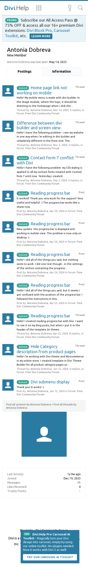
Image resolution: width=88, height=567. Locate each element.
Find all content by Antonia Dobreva (28, 404)
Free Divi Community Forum (42, 113)
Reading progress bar (43, 193)
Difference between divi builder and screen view (39, 125)
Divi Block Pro (39, 30)
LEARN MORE (40, 36)
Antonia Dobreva (41, 110)
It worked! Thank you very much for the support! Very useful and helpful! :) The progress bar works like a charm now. (50, 202)
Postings (24, 71)
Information (61, 71)
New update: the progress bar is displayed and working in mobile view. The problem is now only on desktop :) (49, 233)
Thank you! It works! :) (30, 387)
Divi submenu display (43, 381)
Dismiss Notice (76, 533)
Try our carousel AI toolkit (50, 557)
